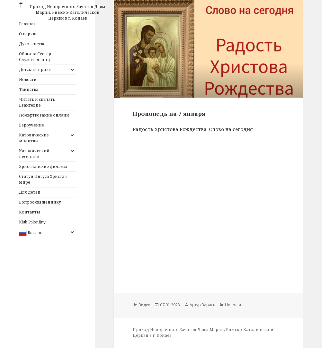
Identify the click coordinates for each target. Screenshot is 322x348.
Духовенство (32, 44)
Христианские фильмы (43, 166)
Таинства (28, 89)
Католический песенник (34, 153)
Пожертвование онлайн (44, 115)
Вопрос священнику (40, 202)
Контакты (29, 212)
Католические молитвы (34, 138)
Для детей (29, 192)
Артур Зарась (202, 305)
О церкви (28, 34)
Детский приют (35, 69)
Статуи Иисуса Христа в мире (43, 179)
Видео (144, 305)
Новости (28, 79)
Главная (27, 24)
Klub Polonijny (32, 222)
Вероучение (31, 125)
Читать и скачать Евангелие (37, 102)
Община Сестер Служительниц (35, 56)
